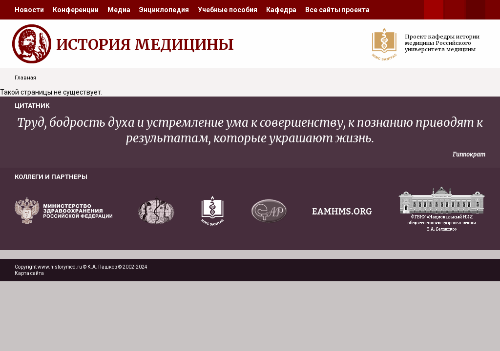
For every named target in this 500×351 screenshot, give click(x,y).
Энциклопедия (164, 10)
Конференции (76, 10)
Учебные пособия (227, 10)
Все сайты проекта (337, 10)
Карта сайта (29, 273)
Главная (25, 78)
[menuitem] (29, 10)
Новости (29, 10)
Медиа (118, 10)
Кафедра (281, 10)
